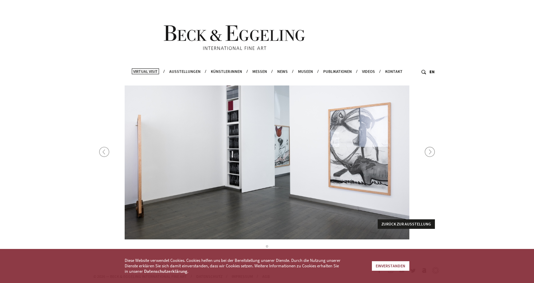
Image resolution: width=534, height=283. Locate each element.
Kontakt (394, 78)
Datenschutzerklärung (165, 271)
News (282, 78)
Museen (305, 78)
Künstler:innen (226, 78)
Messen (259, 78)
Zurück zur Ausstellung (406, 224)
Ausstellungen (185, 78)
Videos (368, 78)
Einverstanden (390, 265)
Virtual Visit (145, 78)
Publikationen (337, 78)
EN (432, 78)
